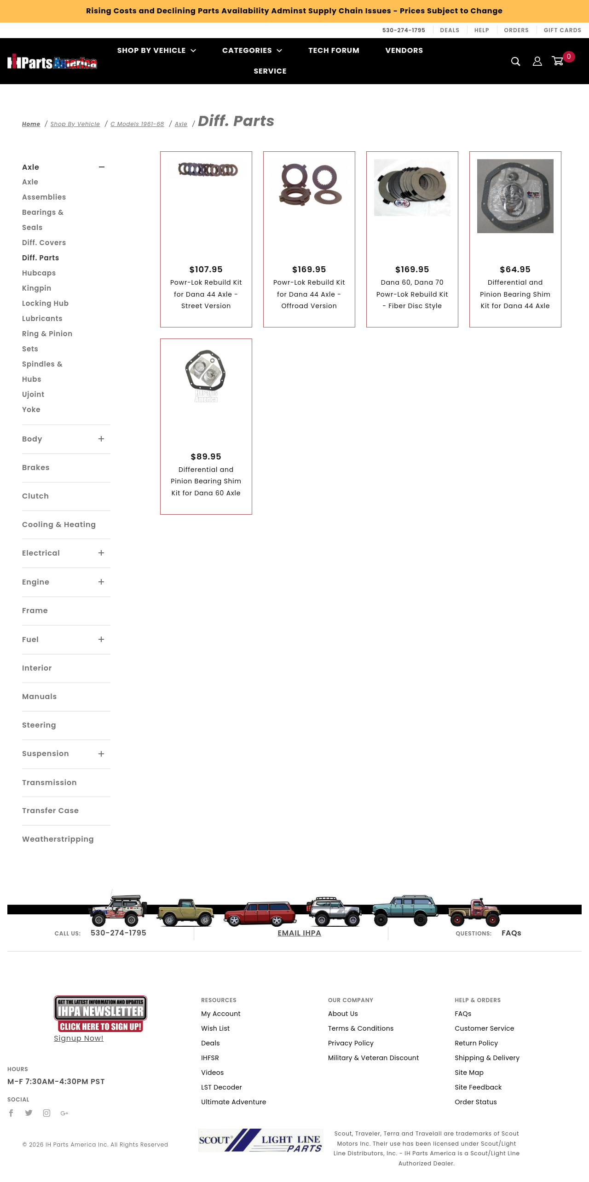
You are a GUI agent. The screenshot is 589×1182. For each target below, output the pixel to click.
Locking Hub (45, 303)
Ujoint (33, 394)
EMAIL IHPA (300, 933)
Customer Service (484, 1028)
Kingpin (37, 288)
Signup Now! (100, 1019)
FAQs (511, 933)
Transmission (49, 782)
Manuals (39, 696)
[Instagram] (47, 1113)
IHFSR (210, 1057)
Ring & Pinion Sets (47, 341)
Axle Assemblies (44, 189)
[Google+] (65, 1113)
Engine (36, 582)
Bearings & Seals (43, 219)
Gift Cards (563, 30)
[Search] (516, 61)
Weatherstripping (58, 839)
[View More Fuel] (101, 640)
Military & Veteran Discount (373, 1057)
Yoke (31, 409)
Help (482, 30)
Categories (252, 50)
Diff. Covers (44, 242)
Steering (39, 725)
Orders (516, 30)
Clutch (35, 496)
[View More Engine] (101, 582)
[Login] (537, 61)
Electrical (41, 553)
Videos (212, 1072)
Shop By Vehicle (156, 50)
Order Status (476, 1102)
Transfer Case (50, 810)
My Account (221, 1013)
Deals (450, 30)
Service (270, 71)
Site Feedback (478, 1087)
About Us (343, 1013)
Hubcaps (39, 273)
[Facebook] (11, 1113)
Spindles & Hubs (42, 371)
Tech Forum (333, 50)
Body (32, 439)
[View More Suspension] (101, 754)
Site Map (469, 1072)
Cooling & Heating (59, 524)
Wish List (215, 1028)
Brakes (36, 467)
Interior (37, 668)
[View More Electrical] (101, 553)
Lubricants (42, 318)
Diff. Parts (40, 258)
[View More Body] (101, 439)
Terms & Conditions (361, 1028)
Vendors (404, 50)
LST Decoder (221, 1087)
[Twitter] (29, 1113)
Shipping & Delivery (487, 1057)
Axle (31, 167)
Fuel (30, 639)
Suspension (45, 753)
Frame (35, 610)
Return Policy (476, 1043)
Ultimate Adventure (233, 1102)
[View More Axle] (101, 167)
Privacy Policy (351, 1043)
